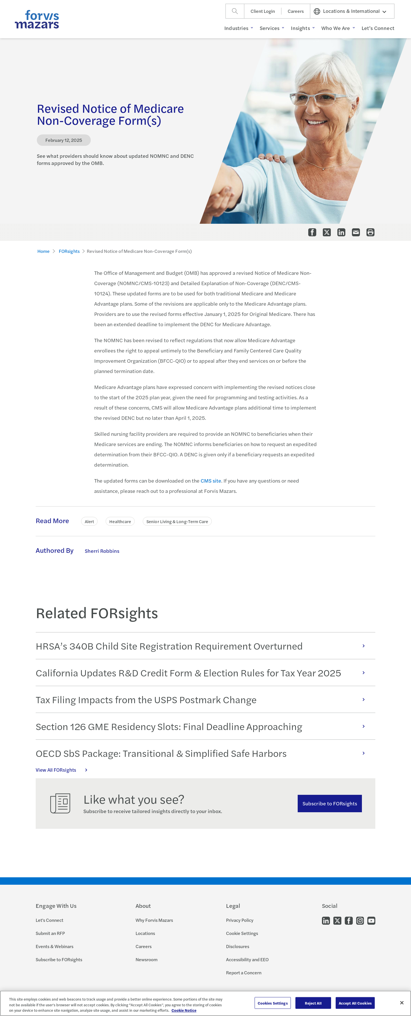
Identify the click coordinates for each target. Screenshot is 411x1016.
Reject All (313, 1002)
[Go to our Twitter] (337, 920)
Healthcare (120, 521)
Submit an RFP (50, 933)
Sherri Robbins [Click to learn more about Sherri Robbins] (102, 550)
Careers (296, 11)
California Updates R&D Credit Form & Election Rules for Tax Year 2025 (203, 672)
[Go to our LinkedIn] (326, 920)
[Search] (235, 11)
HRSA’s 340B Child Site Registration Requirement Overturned (203, 645)
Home (43, 251)
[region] (205, 1003)
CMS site (211, 480)
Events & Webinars (54, 946)
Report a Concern (243, 972)
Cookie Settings (242, 933)
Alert (89, 521)
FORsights (69, 251)
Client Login (263, 11)
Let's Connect (49, 920)
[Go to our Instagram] (360, 920)
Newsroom (147, 959)
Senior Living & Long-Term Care (177, 521)
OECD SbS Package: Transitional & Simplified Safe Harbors (203, 753)
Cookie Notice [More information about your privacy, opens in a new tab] (184, 1010)
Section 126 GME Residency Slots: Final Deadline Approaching (203, 726)
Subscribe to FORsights (330, 803)
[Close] (402, 1002)
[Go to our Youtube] (371, 920)
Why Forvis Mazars (154, 920)
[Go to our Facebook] (349, 920)
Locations (145, 933)
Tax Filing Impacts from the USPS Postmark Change (203, 699)
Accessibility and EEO (247, 959)
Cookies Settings (273, 1002)
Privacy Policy (239, 920)
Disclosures (237, 946)
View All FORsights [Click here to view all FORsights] (64, 769)
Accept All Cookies (355, 1002)
